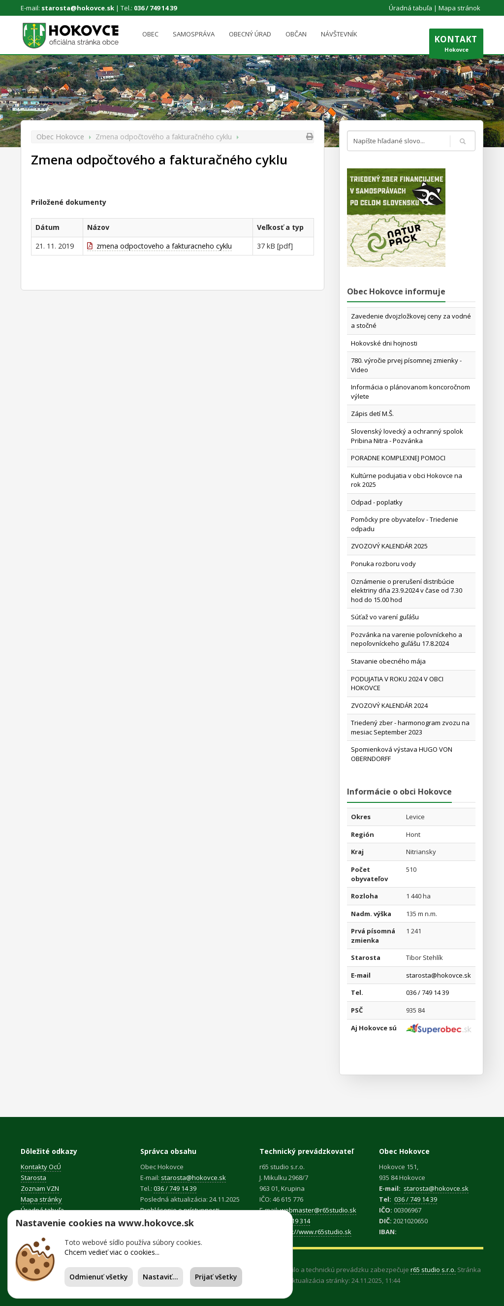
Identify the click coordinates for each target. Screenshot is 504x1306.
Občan (296, 34)
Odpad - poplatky (377, 502)
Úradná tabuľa (410, 7)
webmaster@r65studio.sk (318, 1210)
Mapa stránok (459, 7)
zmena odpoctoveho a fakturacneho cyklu (159, 246)
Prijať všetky (216, 1276)
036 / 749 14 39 (155, 7)
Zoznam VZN (40, 1188)
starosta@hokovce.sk (77, 7)
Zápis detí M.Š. (372, 413)
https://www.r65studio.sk (314, 1231)
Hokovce (456, 45)
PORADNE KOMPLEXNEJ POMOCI (398, 457)
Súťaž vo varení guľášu (385, 616)
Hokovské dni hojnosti (384, 343)
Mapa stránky (41, 1199)
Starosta (33, 1177)
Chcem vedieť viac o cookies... (111, 1252)
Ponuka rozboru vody (383, 563)
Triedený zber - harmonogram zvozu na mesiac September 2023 (410, 727)
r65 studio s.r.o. (433, 1269)
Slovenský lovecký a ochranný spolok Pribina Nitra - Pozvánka (407, 436)
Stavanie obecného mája (388, 661)
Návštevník (339, 34)
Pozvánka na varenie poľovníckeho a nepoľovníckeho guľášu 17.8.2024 (406, 639)
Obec (150, 34)
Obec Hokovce (60, 136)
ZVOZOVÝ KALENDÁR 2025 (389, 546)
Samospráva (194, 34)
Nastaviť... (160, 1276)
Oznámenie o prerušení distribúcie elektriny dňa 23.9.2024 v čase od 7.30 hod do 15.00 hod (406, 590)
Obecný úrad (250, 34)
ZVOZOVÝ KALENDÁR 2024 (389, 705)
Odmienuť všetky (98, 1276)
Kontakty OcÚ (41, 1166)
